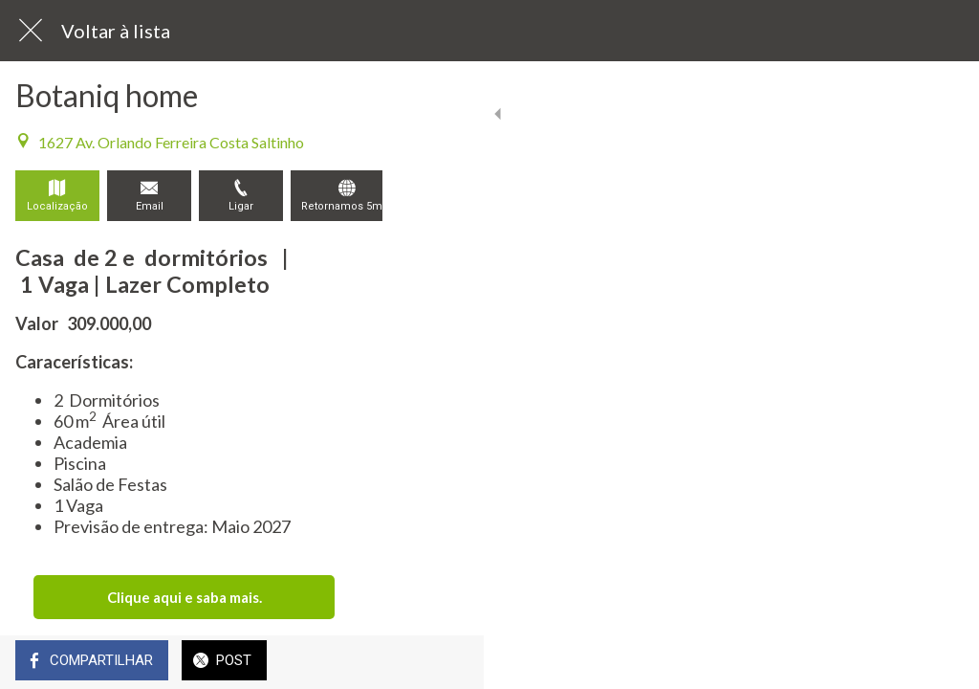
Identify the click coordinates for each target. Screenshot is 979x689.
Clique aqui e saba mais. (184, 597)
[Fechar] (30, 30)
